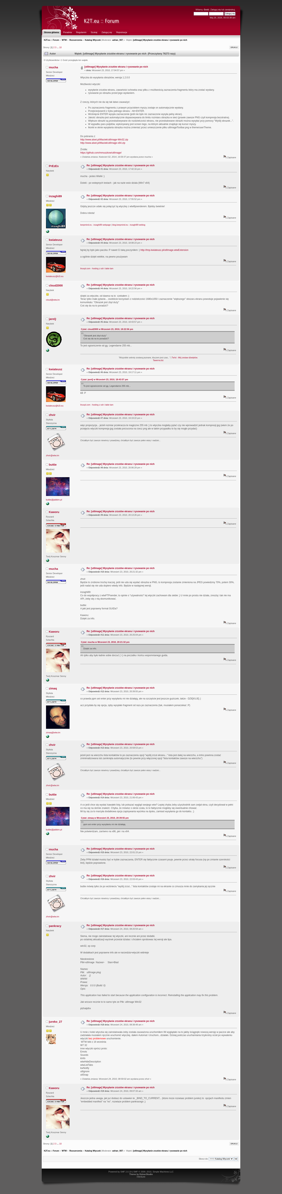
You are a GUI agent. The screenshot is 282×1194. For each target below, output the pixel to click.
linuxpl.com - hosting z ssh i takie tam (96, 268)
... (58, 47)
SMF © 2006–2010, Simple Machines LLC (153, 1172)
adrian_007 (117, 40)
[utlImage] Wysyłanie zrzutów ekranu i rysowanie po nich (116, 66)
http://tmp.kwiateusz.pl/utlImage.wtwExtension (164, 250)
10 (60, 47)
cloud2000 (56, 285)
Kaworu (54, 512)
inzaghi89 (55, 196)
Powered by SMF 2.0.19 (120, 1172)
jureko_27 (55, 1021)
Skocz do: (203, 1159)
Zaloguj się (215, 9)
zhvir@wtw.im (52, 455)
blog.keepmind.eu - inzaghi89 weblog (128, 225)
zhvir (52, 414)
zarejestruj (230, 9)
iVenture (141, 1176)
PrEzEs (54, 166)
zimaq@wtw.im (53, 732)
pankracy (55, 926)
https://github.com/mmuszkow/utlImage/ (101, 152)
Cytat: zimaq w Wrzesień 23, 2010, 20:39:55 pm (105, 818)
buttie (53, 464)
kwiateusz (55, 239)
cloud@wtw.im (53, 300)
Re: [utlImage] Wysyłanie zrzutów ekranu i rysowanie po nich (121, 165)
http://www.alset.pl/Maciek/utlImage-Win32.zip (104, 139)
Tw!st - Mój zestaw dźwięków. (185, 358)
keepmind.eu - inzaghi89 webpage (95, 225)
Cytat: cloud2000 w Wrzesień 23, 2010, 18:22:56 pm (107, 329)
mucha (53, 67)
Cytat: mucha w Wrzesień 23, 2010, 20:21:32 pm (105, 642)
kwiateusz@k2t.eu (54, 276)
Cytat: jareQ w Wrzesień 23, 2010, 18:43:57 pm (104, 379)
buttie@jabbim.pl (54, 500)
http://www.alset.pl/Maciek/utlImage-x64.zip (102, 143)
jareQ (52, 319)
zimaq (53, 688)
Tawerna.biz (158, 360)
